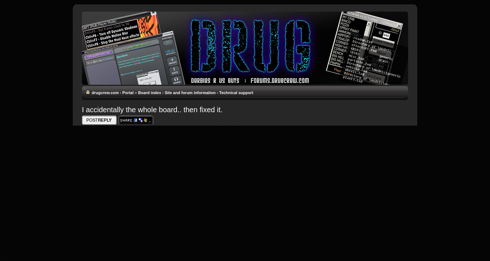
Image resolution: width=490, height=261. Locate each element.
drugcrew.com (105, 92)
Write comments (99, 120)
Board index (149, 92)
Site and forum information (190, 92)
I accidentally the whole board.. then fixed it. (152, 110)
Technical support (236, 92)
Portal (128, 92)
